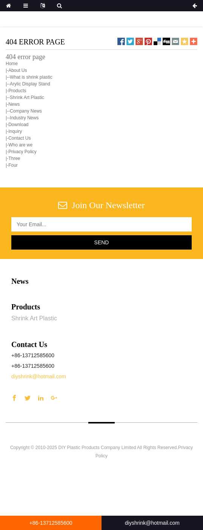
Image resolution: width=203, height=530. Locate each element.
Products (17, 90)
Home (12, 63)
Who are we (20, 145)
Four (13, 165)
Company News (26, 111)
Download (18, 124)
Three (14, 158)
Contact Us (19, 138)
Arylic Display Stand (30, 84)
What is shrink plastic (31, 77)
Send (101, 242)
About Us (17, 70)
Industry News (24, 117)
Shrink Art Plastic (27, 97)
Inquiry (15, 131)
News (14, 104)
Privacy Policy (22, 151)
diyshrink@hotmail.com (38, 376)
